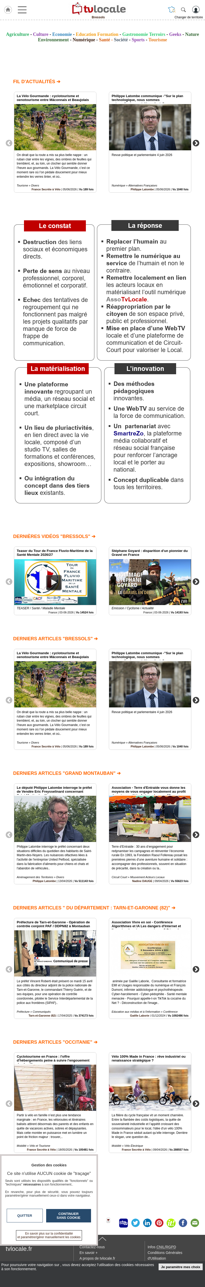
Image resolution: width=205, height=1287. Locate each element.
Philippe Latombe (142, 189)
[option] (55, 142)
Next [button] (196, 142)
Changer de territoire (189, 17)
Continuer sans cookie (68, 1216)
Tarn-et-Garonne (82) (42, 1015)
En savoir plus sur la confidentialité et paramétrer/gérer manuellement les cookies (49, 1235)
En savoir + (88, 1253)
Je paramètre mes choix (180, 1267)
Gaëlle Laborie (139, 1015)
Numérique (84, 39)
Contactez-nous (92, 1247)
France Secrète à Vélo (45, 189)
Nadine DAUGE (142, 881)
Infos (161, 1247)
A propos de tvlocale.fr (97, 1258)
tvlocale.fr (19, 1248)
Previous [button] (9, 142)
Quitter (24, 1216)
